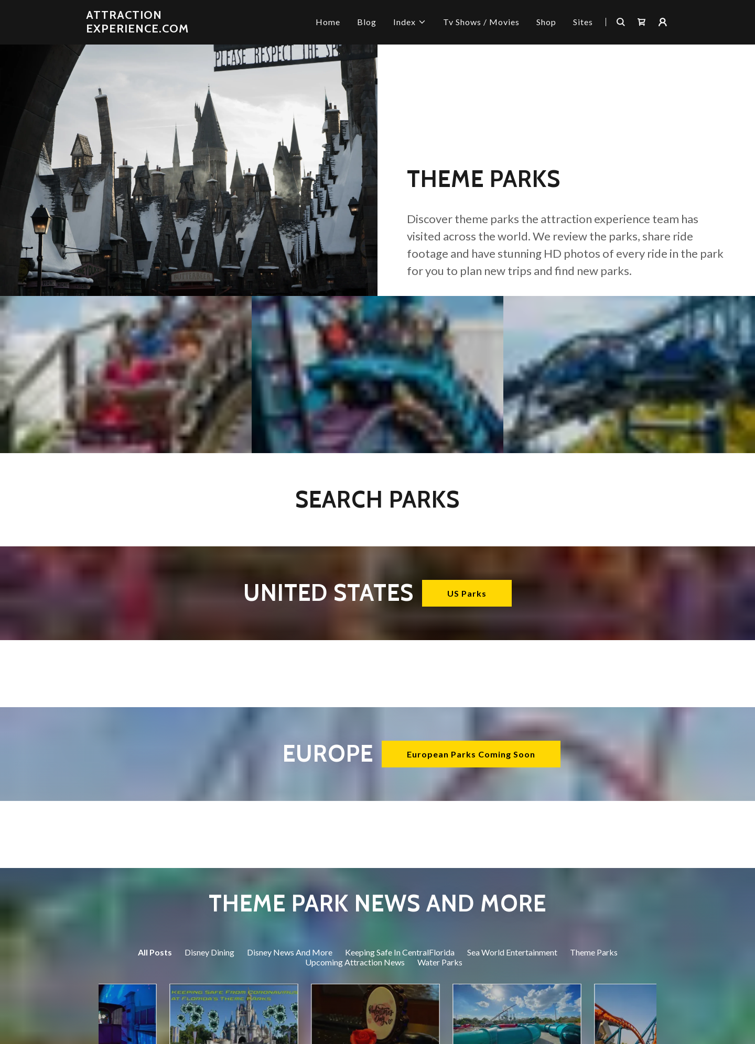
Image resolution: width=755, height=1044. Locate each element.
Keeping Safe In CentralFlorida (400, 952)
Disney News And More (289, 952)
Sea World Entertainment (512, 952)
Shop (546, 22)
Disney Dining (209, 952)
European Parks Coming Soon (471, 754)
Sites (583, 22)
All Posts (155, 952)
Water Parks (439, 962)
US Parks (467, 593)
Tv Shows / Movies (481, 22)
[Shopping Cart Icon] (641, 22)
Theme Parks (594, 952)
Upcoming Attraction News (355, 962)
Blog (366, 22)
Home (328, 22)
